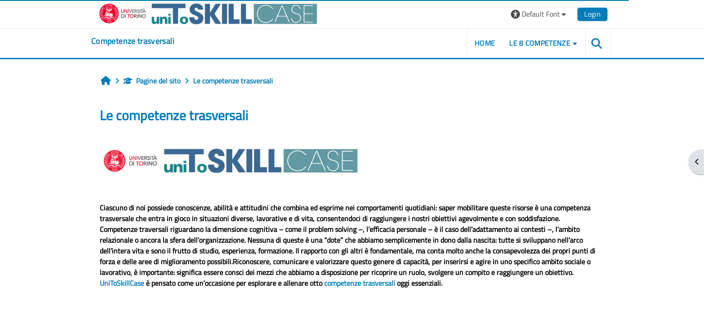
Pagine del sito (151, 80)
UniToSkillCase (122, 283)
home (485, 43)
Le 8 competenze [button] (539, 43)
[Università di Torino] (208, 13)
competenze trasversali (359, 283)
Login (592, 14)
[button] (539, 14)
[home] (132, 41)
